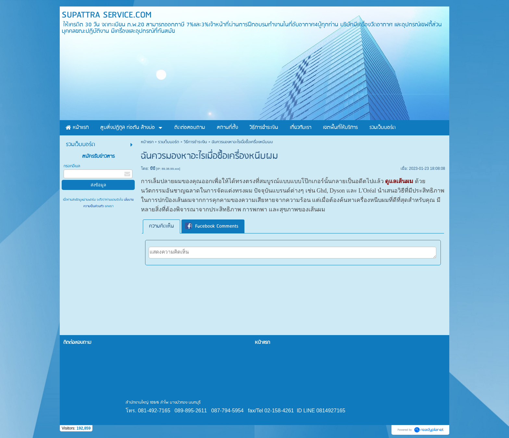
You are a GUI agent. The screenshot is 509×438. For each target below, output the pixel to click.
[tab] (161, 226)
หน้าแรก (147, 142)
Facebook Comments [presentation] (211, 226)
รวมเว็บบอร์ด (168, 142)
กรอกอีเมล (72, 166)
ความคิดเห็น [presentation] (161, 226)
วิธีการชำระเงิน (195, 142)
